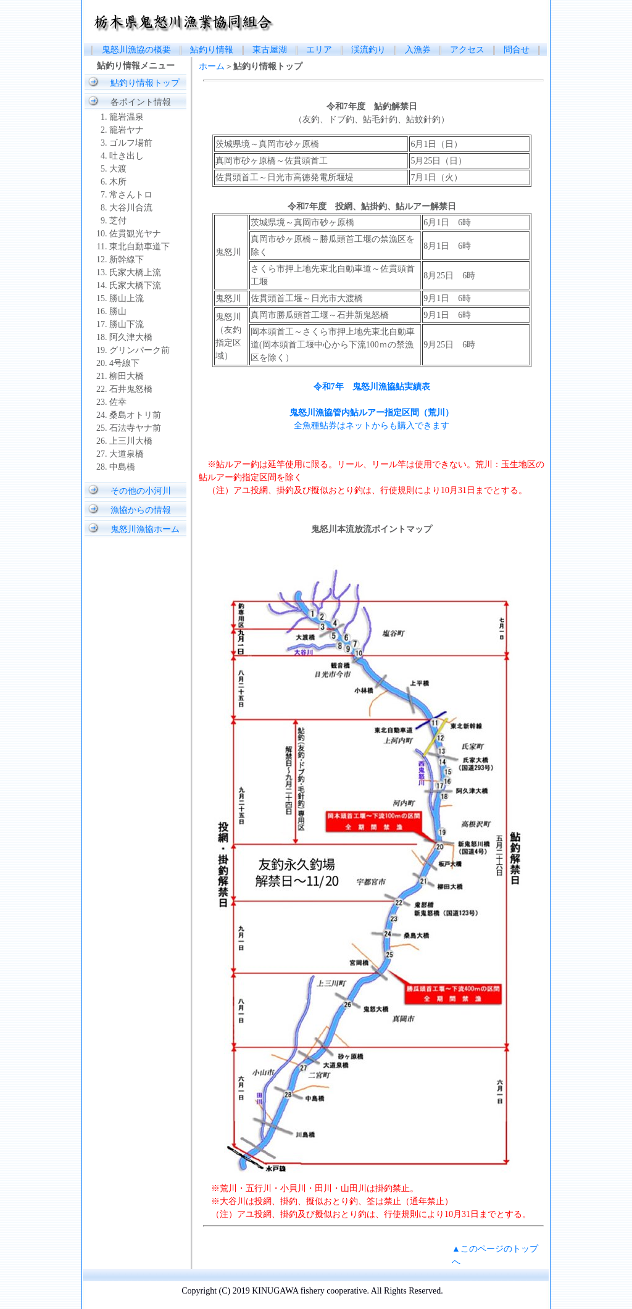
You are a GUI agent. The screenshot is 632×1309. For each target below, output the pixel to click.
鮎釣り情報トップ (145, 83)
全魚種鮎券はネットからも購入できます (371, 425)
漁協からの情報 (140, 510)
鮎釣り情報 (211, 49)
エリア (319, 49)
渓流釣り (372, 49)
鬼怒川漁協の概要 (136, 49)
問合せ (517, 49)
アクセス (467, 49)
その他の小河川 (140, 491)
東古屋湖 (270, 49)
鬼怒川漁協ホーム (145, 529)
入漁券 (418, 49)
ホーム (212, 66)
